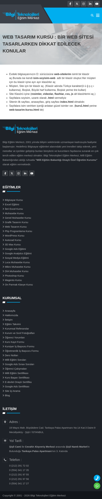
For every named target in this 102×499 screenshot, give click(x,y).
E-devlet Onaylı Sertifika (18, 382)
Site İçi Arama (12, 391)
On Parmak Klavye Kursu (19, 284)
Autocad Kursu (13, 240)
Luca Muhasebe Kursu (17, 262)
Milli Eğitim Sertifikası (16, 373)
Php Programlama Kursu (18, 231)
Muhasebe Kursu (14, 213)
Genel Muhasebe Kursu (18, 217)
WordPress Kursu (14, 235)
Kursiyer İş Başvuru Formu (19, 346)
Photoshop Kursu (14, 275)
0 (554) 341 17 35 (19, 470)
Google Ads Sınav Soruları (19, 364)
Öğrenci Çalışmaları (16, 368)
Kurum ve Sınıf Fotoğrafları (20, 333)
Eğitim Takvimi (13, 324)
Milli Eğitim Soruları (15, 359)
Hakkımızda (11, 315)
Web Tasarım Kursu (16, 226)
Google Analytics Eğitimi (18, 253)
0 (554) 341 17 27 (19, 483)
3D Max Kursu (13, 244)
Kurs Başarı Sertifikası (17, 377)
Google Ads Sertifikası (17, 386)
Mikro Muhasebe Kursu (17, 266)
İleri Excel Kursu (14, 208)
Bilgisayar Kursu (14, 200)
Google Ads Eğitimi (15, 249)
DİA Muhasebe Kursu (16, 271)
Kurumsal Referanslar (17, 328)
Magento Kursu (13, 280)
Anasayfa (10, 310)
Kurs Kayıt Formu (14, 342)
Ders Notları (11, 355)
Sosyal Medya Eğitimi (17, 257)
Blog (7, 395)
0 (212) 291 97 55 (19, 474)
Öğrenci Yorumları (15, 337)
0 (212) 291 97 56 (19, 479)
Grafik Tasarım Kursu (16, 222)
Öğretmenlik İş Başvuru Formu (21, 350)
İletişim (9, 319)
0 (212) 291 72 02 (19, 465)
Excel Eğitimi (12, 204)
